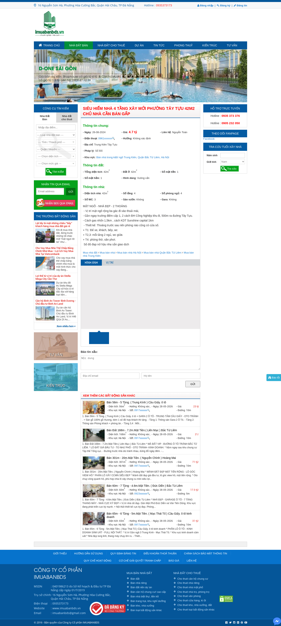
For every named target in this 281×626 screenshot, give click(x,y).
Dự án (139, 45)
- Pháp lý (88, 150)
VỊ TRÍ (109, 262)
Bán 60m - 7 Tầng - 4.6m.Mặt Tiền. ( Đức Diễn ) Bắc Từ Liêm (145, 485)
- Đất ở (126, 171)
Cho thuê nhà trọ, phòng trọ (193, 591)
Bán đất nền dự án (141, 587)
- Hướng (127, 138)
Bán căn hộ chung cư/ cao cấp (148, 591)
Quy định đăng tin (123, 553)
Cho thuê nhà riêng (188, 582)
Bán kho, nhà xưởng (142, 605)
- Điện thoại (90, 138)
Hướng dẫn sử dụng (88, 553)
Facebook (209, 138)
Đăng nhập (205, 5)
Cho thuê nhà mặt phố (190, 587)
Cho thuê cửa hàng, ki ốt (191, 600)
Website (39, 608)
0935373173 (164, 5)
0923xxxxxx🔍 (142, 493)
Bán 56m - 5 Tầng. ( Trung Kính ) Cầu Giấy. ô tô (136, 402)
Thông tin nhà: (94, 187)
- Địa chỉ (88, 144)
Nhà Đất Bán (78, 45)
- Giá (124, 132)
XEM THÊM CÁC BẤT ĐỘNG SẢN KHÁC (109, 395)
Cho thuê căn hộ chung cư (192, 578)
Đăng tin (240, 5)
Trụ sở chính (42, 595)
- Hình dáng (129, 177)
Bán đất (135, 578)
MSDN (38, 586)
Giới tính (211, 162)
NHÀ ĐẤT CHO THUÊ (187, 573)
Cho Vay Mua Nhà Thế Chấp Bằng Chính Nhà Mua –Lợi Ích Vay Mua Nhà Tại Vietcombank (54, 251)
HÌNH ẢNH (91, 262)
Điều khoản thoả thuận (160, 553)
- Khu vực (89, 157)
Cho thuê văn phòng (189, 596)
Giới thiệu (60, 553)
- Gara (164, 199)
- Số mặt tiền (168, 171)
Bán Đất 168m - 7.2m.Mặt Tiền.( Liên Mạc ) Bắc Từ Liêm (142, 430)
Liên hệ (192, 560)
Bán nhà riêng (139, 582)
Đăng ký (223, 5)
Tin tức (159, 45)
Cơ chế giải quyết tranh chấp (140, 560)
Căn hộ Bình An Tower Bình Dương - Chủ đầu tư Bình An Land (55, 302)
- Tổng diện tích (92, 171)
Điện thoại (41, 603)
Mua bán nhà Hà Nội (129, 252)
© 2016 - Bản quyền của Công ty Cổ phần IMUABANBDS (66, 622)
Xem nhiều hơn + (66, 326)
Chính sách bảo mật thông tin (205, 553)
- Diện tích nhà (92, 193)
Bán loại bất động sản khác (146, 610)
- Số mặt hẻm (91, 177)
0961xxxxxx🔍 (106, 138)
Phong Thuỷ (183, 45)
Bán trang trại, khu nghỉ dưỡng (148, 601)
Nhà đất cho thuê (111, 45)
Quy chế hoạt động (97, 560)
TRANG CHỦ (49, 45)
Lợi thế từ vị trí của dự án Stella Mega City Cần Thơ (53, 277)
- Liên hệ (165, 132)
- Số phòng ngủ (169, 193)
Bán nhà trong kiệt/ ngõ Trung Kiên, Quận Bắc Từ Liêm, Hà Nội (132, 157)
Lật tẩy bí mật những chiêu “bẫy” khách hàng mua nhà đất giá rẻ (53, 225)
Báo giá (174, 560)
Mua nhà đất (90, 252)
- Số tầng (127, 193)
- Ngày (87, 132)
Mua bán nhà (107, 252)
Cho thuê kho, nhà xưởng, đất (194, 605)
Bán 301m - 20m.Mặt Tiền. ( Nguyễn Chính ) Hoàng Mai (141, 457)
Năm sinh (212, 155)
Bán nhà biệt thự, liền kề (145, 596)
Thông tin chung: (96, 125)
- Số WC (88, 199)
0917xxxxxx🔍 (142, 410)
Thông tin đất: (93, 165)
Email (37, 613)
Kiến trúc (209, 45)
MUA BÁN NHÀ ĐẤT (139, 573)
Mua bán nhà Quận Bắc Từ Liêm (162, 252)
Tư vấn (232, 45)
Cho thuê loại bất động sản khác (196, 609)
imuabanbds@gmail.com (69, 613)
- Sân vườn (128, 199)
